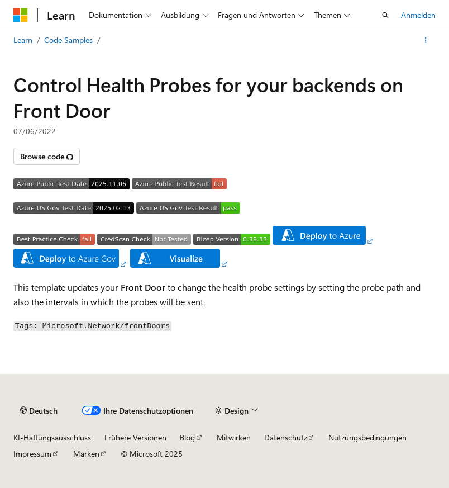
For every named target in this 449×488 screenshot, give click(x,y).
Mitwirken (234, 437)
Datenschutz (285, 437)
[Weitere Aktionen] (426, 40)
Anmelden (418, 15)
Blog (187, 437)
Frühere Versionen (135, 437)
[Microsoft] (20, 15)
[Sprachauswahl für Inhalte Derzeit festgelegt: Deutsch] (38, 410)
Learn (22, 40)
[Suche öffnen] (385, 15)
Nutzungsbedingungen (367, 437)
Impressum (32, 453)
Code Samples (68, 40)
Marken (86, 453)
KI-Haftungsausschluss (52, 437)
